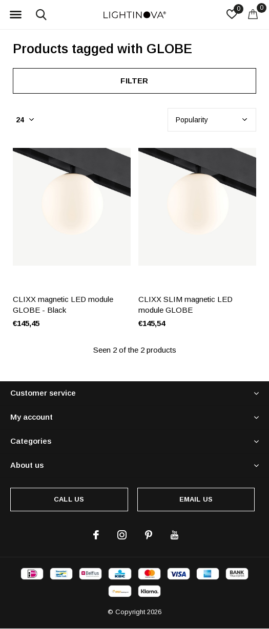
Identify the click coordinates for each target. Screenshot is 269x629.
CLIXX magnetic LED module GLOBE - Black (63, 304)
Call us (69, 499)
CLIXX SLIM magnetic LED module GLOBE (185, 304)
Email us (196, 499)
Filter (134, 80)
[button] (15, 15)
